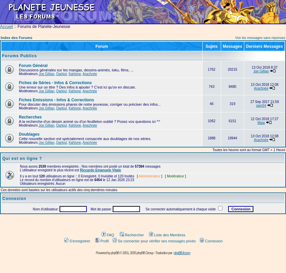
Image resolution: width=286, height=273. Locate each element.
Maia (261, 123)
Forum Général (33, 65)
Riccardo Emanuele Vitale (100, 170)
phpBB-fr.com (182, 253)
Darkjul (61, 74)
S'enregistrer (77, 241)
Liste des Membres (167, 235)
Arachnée (90, 74)
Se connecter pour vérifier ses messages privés (154, 241)
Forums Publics (19, 56)
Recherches (30, 117)
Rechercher (132, 235)
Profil (102, 241)
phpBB (115, 253)
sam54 (261, 105)
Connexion (211, 241)
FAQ (108, 235)
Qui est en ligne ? (22, 158)
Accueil (6, 26)
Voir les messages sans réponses (260, 38)
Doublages (29, 134)
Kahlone (75, 74)
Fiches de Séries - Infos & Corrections (55, 82)
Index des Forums (16, 38)
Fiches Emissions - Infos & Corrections (56, 100)
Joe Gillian (47, 74)
